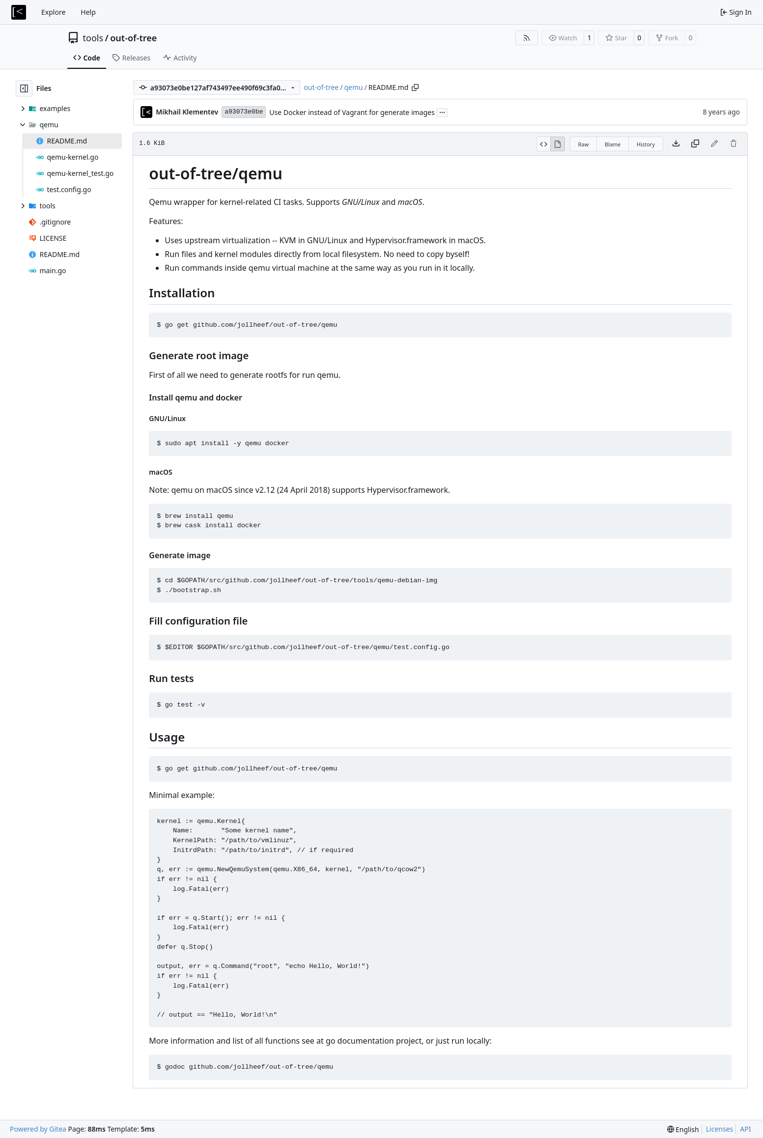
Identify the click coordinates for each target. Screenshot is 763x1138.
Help (88, 12)
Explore (53, 12)
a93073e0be (244, 111)
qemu (353, 87)
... (442, 111)
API (745, 1129)
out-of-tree (133, 38)
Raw (583, 144)
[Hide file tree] (24, 88)
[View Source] (544, 144)
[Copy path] (415, 87)
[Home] (18, 12)
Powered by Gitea (38, 1129)
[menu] (683, 1129)
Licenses (720, 1129)
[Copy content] (695, 144)
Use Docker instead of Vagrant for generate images (351, 112)
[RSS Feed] (526, 37)
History (646, 144)
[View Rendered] (557, 144)
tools (93, 38)
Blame (613, 144)
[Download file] (676, 144)
